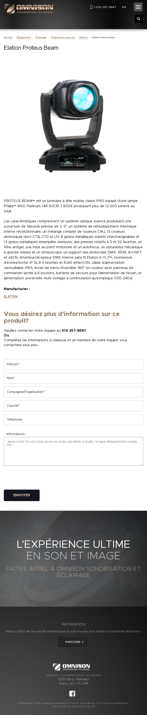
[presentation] (33, 479)
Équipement (24, 37)
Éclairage (41, 37)
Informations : (16, 434)
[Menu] (138, 6)
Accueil (8, 37)
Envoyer (21, 495)
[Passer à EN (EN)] (124, 7)
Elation (83, 37)
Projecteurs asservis (63, 37)
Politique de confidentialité (73, 706)
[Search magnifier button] (139, 18)
